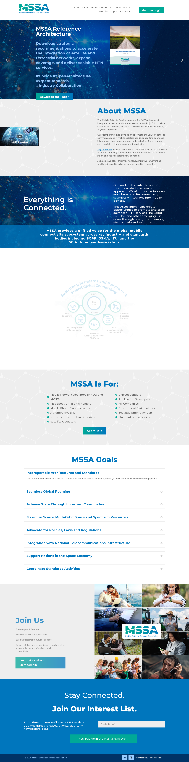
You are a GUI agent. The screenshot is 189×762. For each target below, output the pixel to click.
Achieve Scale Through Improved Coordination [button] (66, 504)
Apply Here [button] (94, 431)
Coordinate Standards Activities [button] (53, 568)
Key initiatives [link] (104, 149)
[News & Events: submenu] (111, 7)
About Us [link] (79, 8)
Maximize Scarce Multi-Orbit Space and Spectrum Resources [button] (77, 517)
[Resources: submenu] (130, 7)
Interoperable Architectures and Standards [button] (63, 472)
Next (181, 60)
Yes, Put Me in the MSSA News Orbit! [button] (103, 738)
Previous (8, 60)
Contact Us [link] (141, 758)
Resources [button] (121, 8)
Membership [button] (107, 12)
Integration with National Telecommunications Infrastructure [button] (78, 543)
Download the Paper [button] (54, 96)
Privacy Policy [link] (155, 758)
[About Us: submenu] (87, 7)
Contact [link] (125, 12)
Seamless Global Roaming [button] (48, 491)
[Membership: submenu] (117, 11)
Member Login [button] (151, 10)
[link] (34, 13)
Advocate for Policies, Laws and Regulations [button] (64, 530)
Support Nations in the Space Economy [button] (59, 555)
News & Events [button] (100, 8)
